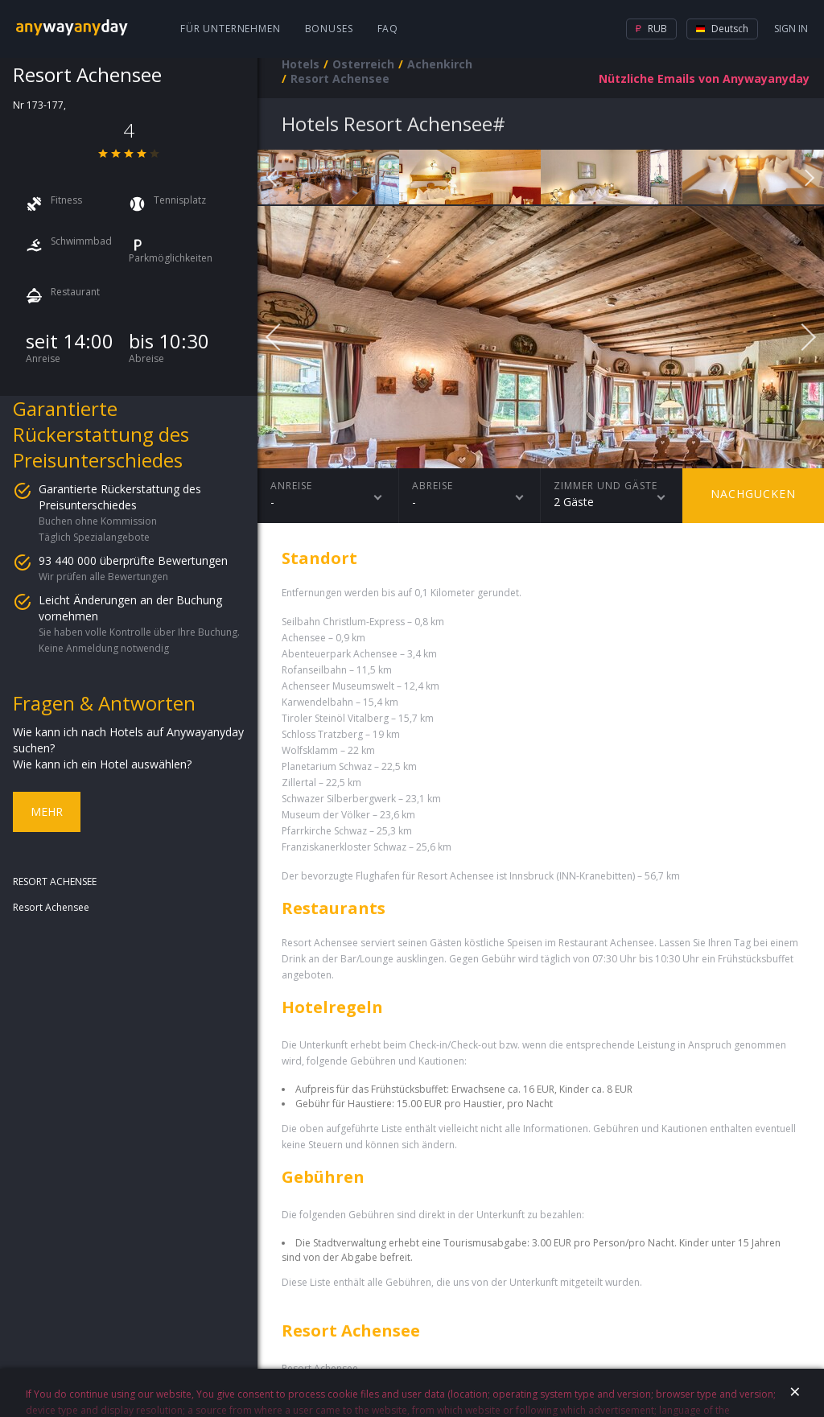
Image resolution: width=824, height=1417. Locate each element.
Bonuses (329, 28)
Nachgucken (753, 493)
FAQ (388, 28)
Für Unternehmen (230, 28)
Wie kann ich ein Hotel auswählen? (102, 764)
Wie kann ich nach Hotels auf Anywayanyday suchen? (128, 740)
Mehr (47, 811)
